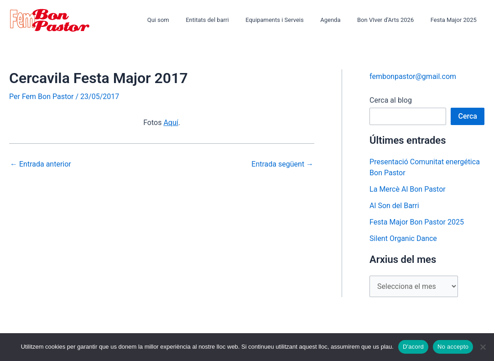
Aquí (170, 122)
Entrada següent (282, 164)
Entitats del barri (228, 19)
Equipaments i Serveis (291, 19)
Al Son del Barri (394, 205)
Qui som (184, 19)
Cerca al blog (390, 100)
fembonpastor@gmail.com (412, 76)
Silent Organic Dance (403, 238)
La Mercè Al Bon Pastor (407, 189)
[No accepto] (482, 346)
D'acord (413, 346)
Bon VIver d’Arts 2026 (392, 19)
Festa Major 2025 (456, 19)
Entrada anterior (40, 164)
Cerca (467, 116)
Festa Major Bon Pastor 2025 (416, 222)
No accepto (452, 346)
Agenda (342, 19)
